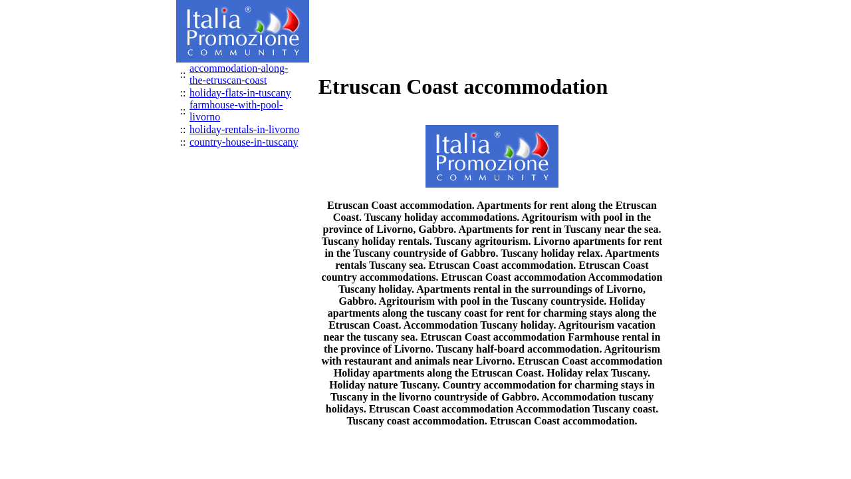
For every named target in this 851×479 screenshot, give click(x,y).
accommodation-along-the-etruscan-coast (238, 74)
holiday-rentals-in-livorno (244, 129)
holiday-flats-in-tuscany (240, 92)
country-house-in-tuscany (244, 142)
